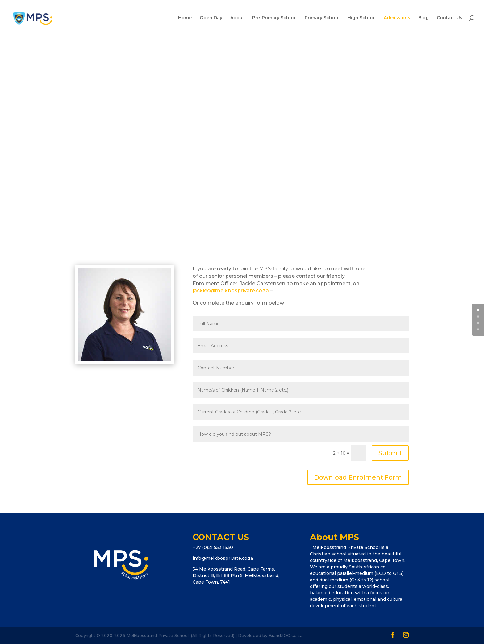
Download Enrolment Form (358, 477)
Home (185, 17)
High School (362, 17)
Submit (390, 453)
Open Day (211, 17)
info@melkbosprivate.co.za (223, 558)
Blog (423, 17)
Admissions (397, 17)
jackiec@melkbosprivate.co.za (231, 290)
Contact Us (449, 17)
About (237, 17)
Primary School (322, 17)
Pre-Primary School (274, 17)
